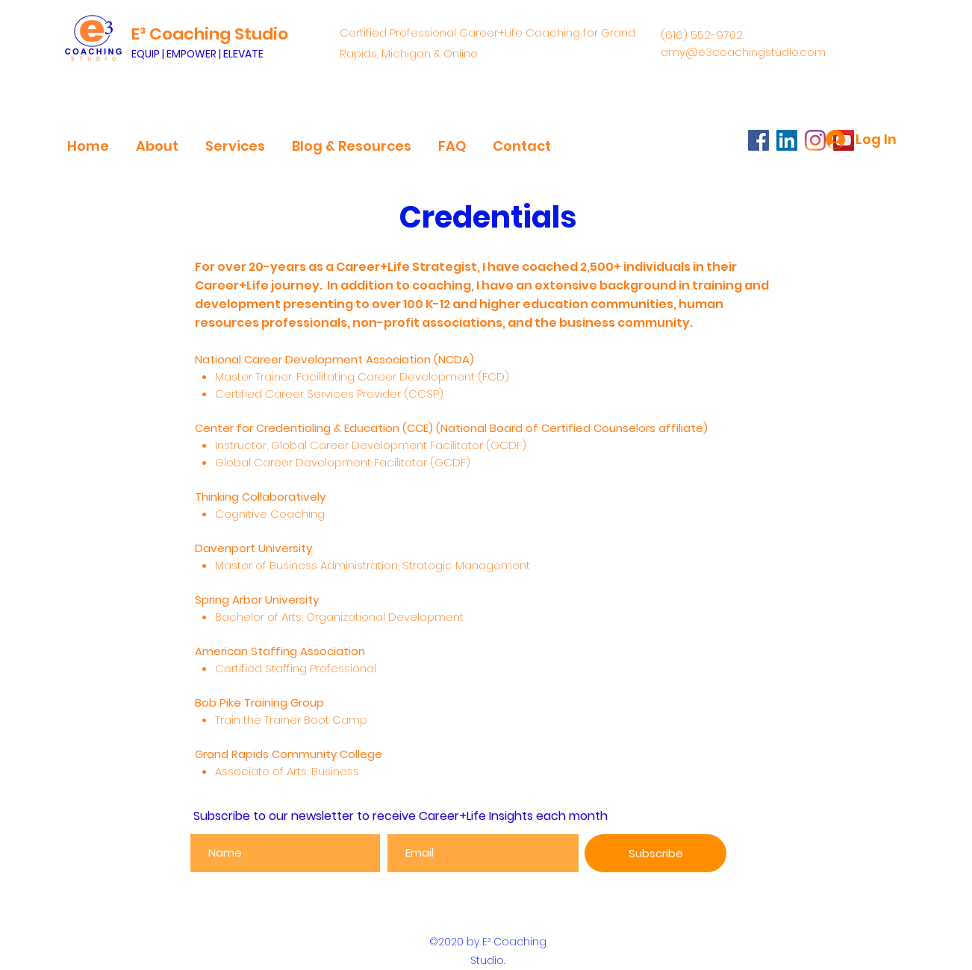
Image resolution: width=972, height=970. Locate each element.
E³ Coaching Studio (209, 34)
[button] (157, 139)
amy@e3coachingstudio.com (743, 52)
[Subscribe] (655, 853)
